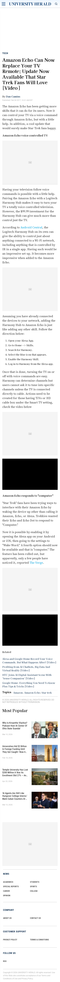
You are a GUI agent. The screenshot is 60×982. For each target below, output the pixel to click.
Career (6, 891)
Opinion (6, 895)
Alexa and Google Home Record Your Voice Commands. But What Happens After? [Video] (29, 660)
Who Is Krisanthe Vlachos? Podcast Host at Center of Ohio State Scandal (14, 725)
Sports (33, 886)
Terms (44, 975)
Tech (5, 53)
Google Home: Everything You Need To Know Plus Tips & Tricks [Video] (28, 684)
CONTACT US (35, 918)
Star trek (47, 692)
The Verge (36, 563)
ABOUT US (7, 918)
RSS (5, 961)
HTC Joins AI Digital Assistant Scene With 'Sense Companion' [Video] (26, 676)
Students (34, 882)
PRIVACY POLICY (10, 939)
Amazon (18, 692)
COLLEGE (34, 891)
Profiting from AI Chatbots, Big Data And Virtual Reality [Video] (26, 668)
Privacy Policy (27, 978)
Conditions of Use (10, 978)
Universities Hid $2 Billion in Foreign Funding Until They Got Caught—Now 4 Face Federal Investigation (14, 749)
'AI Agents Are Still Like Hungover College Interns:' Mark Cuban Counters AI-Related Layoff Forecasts (14, 796)
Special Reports (11, 886)
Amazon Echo (32, 692)
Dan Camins (13, 96)
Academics (8, 882)
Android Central (31, 227)
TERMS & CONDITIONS (39, 939)
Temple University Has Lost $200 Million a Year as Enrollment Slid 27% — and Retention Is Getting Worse (15, 772)
